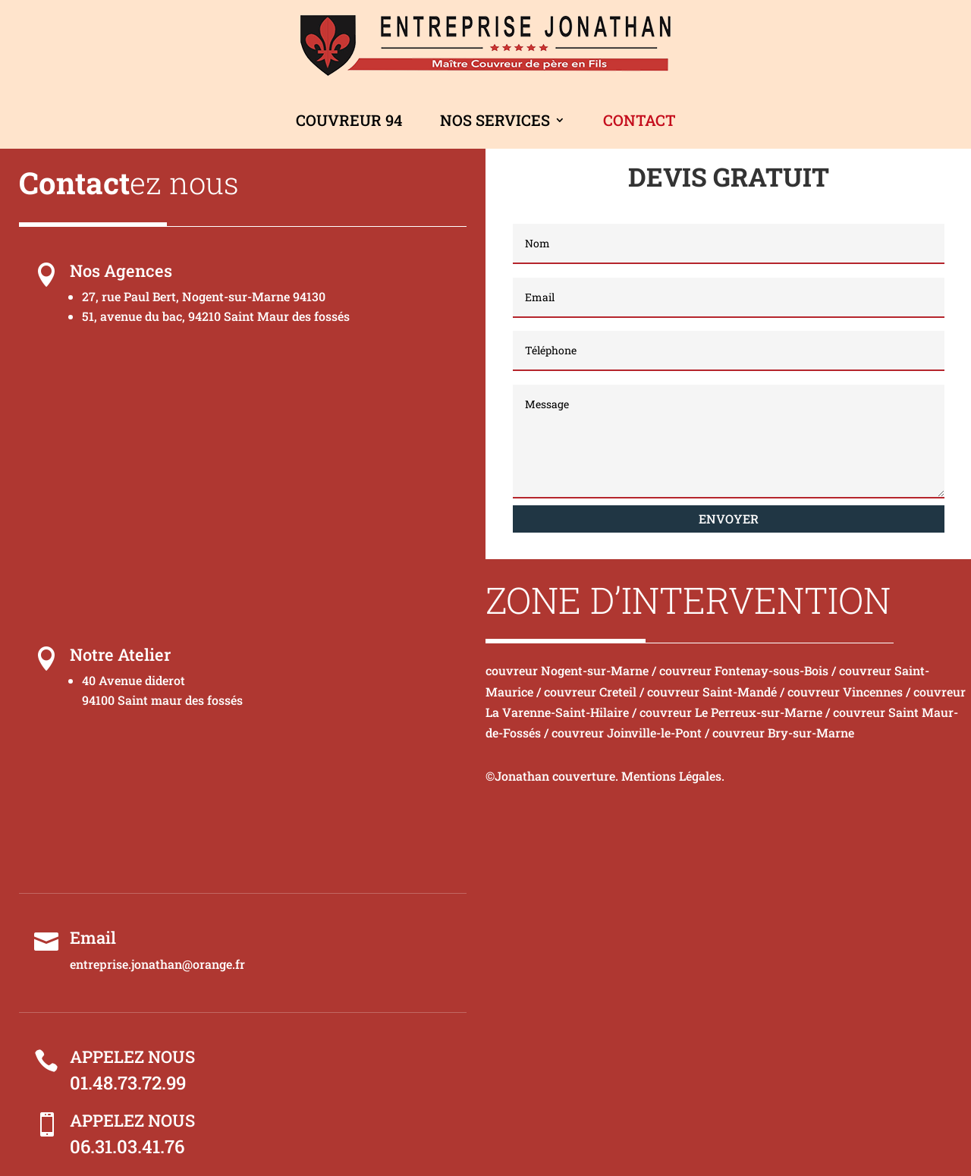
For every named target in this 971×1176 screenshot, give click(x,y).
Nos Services (495, 120)
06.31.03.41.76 (127, 1146)
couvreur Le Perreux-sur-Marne (730, 712)
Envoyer (729, 519)
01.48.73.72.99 (128, 1083)
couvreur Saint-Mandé (712, 692)
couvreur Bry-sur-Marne (783, 733)
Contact (639, 120)
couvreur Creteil (590, 692)
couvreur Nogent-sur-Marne (567, 670)
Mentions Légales (671, 776)
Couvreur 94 (349, 120)
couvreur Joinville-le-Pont (626, 733)
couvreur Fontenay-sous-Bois (743, 670)
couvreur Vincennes (845, 692)
